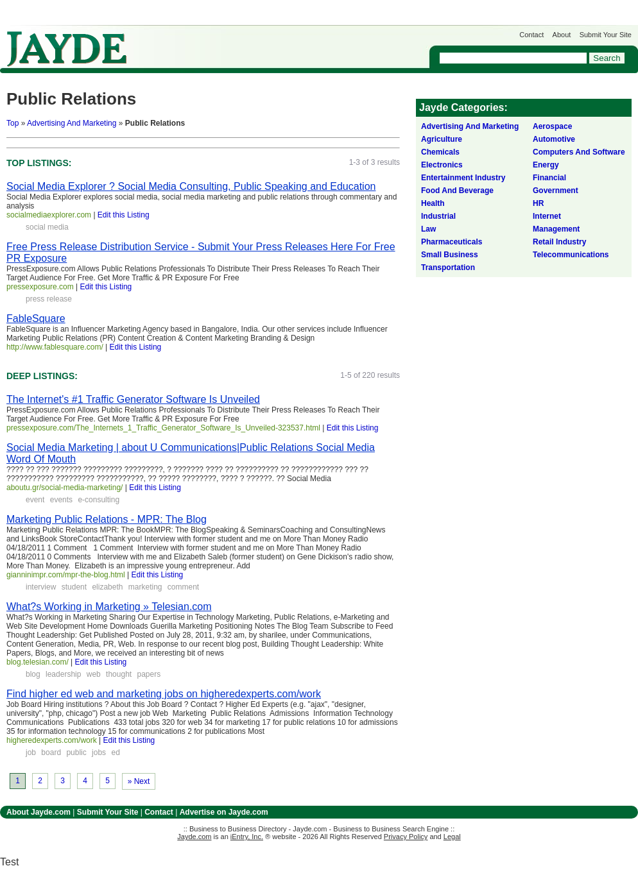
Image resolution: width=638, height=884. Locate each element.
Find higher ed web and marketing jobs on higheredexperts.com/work (163, 693)
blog (33, 674)
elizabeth (107, 586)
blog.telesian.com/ (37, 662)
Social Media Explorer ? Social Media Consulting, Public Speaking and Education (190, 186)
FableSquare (35, 318)
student (74, 586)
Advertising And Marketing (71, 123)
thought (119, 674)
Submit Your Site (606, 34)
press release (49, 298)
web (94, 674)
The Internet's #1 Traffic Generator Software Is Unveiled (133, 399)
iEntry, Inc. (246, 836)
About (562, 34)
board (51, 752)
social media (47, 227)
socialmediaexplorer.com (48, 214)
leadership (63, 674)
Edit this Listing (124, 214)
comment (183, 586)
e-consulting (98, 499)
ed (115, 752)
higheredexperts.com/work (51, 740)
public (76, 752)
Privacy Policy (405, 836)
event (35, 499)
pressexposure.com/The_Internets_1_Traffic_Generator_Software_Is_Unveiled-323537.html (163, 427)
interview (41, 586)
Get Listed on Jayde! (218, 42)
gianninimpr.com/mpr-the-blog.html (65, 574)
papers (149, 674)
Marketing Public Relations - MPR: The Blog (106, 519)
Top (12, 123)
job (31, 752)
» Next (139, 781)
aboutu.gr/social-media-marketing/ (64, 487)
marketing (145, 586)
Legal (452, 836)
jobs (99, 752)
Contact (531, 34)
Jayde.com (66, 49)
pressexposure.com (40, 286)
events (61, 499)
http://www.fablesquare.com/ (54, 347)
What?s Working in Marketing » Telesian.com (109, 606)
